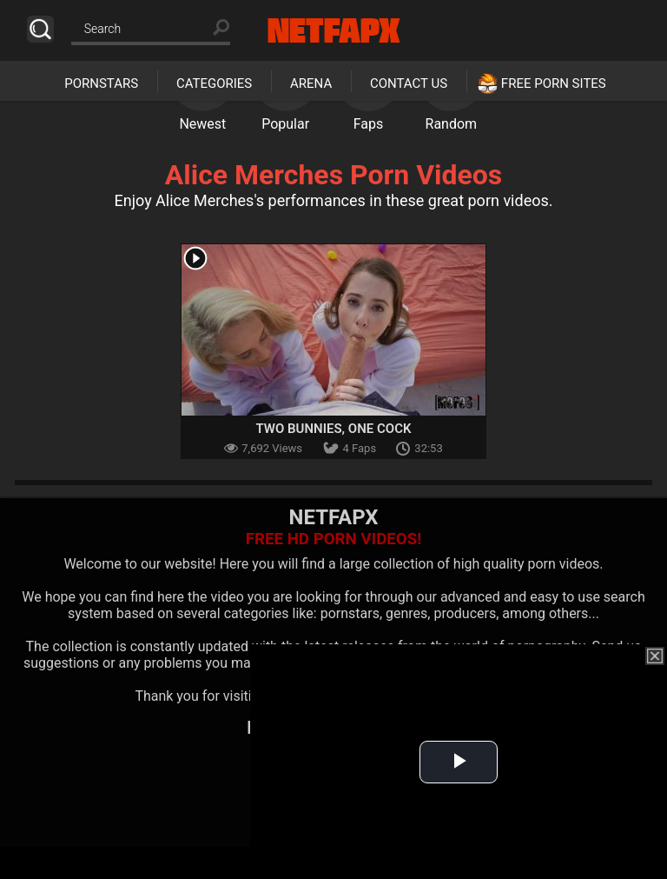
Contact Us (408, 83)
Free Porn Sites (553, 83)
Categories (214, 83)
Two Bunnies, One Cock (334, 428)
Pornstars (101, 83)
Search (40, 29)
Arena (311, 83)
